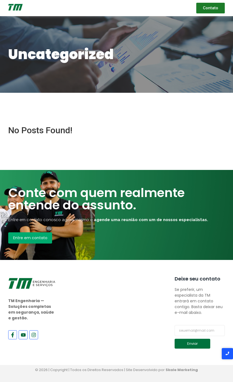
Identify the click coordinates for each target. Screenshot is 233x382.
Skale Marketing (182, 369)
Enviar (192, 343)
